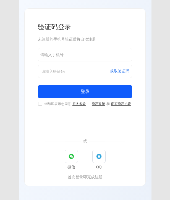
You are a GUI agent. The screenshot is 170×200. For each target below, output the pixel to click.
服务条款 (79, 104)
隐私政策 (98, 104)
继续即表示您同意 (88, 104)
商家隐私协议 (121, 104)
